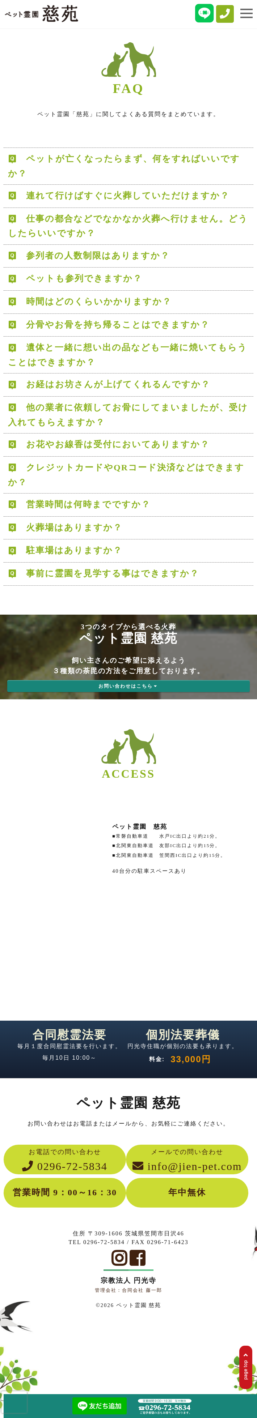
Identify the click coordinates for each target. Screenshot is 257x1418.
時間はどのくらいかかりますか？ (99, 301)
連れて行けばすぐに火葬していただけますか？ (127, 195)
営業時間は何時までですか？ (88, 504)
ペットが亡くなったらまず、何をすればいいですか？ (124, 166)
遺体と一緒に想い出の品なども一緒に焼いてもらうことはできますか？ (127, 355)
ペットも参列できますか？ (84, 278)
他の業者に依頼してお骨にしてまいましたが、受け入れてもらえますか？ (128, 415)
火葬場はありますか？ (74, 527)
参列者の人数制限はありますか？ (98, 255)
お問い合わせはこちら (128, 686)
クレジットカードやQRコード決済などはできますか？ (126, 475)
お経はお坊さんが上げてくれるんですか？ (118, 384)
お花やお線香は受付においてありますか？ (118, 444)
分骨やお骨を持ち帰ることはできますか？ (118, 324)
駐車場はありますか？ (74, 550)
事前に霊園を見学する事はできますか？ (112, 573)
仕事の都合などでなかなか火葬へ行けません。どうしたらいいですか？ (128, 226)
